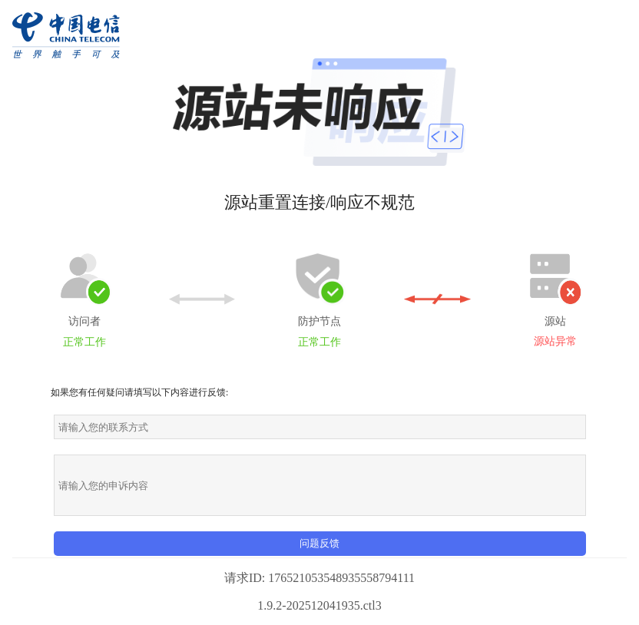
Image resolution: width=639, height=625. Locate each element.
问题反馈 (319, 543)
